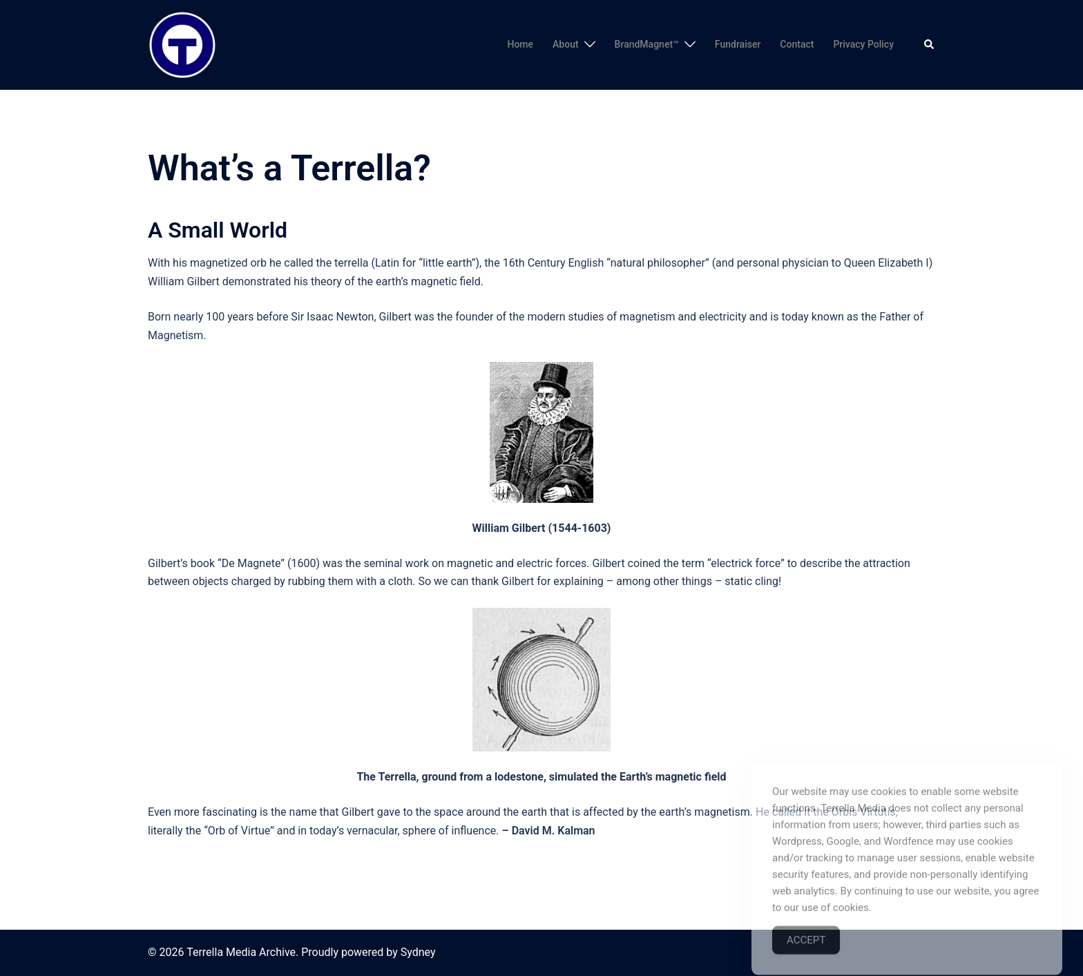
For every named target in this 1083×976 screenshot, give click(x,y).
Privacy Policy (863, 44)
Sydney (418, 952)
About (566, 44)
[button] (929, 44)
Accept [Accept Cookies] (806, 958)
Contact (797, 44)
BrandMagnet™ (647, 44)
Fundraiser (738, 44)
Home (520, 44)
